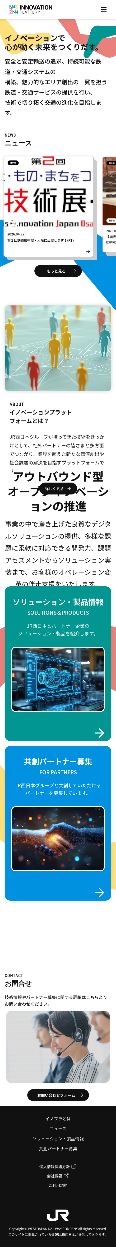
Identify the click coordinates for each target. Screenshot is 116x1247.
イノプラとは (58, 1118)
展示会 (13, 163)
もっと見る (56, 271)
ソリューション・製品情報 (58, 1138)
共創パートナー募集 (58, 1148)
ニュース (58, 1128)
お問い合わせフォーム (56, 1095)
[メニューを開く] (104, 9)
